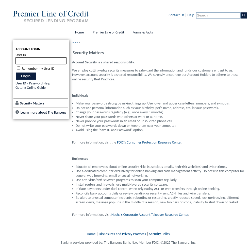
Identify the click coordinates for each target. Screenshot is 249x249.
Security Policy (159, 234)
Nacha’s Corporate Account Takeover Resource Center (149, 214)
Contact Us (176, 15)
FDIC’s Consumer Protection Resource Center (149, 142)
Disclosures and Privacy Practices (122, 234)
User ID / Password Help (32, 83)
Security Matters (32, 103)
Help (191, 15)
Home (75, 42)
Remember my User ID (38, 68)
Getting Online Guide (30, 87)
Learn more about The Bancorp (43, 112)
